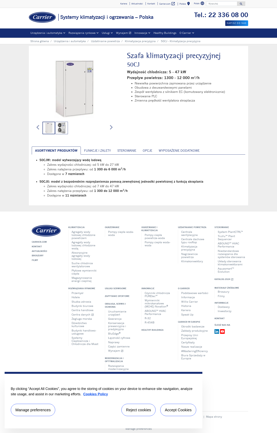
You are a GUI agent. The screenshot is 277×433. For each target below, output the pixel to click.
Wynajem (124, 33)
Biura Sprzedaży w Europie (193, 357)
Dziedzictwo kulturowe (79, 324)
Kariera (186, 310)
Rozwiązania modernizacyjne (118, 367)
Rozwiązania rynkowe (81, 288)
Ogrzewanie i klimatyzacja (149, 229)
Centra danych (83, 314)
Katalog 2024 (224, 279)
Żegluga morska (82, 318)
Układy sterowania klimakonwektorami (230, 263)
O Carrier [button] (185, 32)
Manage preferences (138, 428)
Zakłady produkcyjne (194, 330)
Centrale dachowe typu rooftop (192, 240)
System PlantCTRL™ (230, 231)
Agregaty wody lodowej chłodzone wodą (83, 245)
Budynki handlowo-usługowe (84, 332)
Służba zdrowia (81, 301)
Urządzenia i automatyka (70, 41)
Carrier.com (39, 242)
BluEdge (114, 333)
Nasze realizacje (191, 346)
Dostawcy (224, 306)
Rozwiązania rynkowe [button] (82, 32)
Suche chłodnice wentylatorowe (82, 264)
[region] (103, 400)
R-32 (148, 318)
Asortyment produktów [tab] (56, 150)
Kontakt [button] (151, 3)
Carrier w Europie (189, 322)
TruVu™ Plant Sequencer (226, 237)
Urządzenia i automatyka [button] (46, 32)
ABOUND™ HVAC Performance (228, 245)
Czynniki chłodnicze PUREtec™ (157, 294)
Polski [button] (199, 4)
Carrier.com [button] (167, 4)
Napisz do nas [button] (237, 23)
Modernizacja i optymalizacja (114, 360)
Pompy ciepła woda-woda (121, 233)
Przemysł (77, 293)
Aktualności (39, 251)
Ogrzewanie (112, 227)
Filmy (35, 260)
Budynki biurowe (82, 305)
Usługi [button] (106, 32)
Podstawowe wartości (194, 293)
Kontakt (37, 246)
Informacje (188, 297)
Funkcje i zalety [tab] (97, 150)
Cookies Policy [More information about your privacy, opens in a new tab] (95, 394)
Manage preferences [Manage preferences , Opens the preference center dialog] (33, 410)
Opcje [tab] (147, 150)
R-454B (149, 322)
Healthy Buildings (165, 32)
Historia (186, 305)
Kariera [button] (123, 3)
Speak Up (187, 314)
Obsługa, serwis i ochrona (115, 305)
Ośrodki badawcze (192, 326)
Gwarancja (115, 318)
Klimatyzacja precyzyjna (140, 41)
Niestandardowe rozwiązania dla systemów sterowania (231, 254)
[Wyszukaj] (221, 3)
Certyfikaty (188, 342)
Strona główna (39, 41)
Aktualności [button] (137, 3)
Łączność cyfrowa (119, 337)
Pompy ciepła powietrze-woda (155, 236)
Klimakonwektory (192, 261)
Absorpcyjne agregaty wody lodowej (81, 255)
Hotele (76, 297)
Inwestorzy (224, 311)
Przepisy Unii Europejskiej (189, 336)
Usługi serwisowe (115, 288)
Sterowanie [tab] (126, 150)
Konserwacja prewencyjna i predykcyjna (117, 326)
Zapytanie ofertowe (117, 296)
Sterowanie (221, 227)
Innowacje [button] (140, 32)
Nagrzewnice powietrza (189, 255)
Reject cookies (138, 410)
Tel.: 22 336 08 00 (221, 14)
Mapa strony (214, 416)
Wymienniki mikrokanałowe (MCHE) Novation (156, 303)
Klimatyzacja (76, 227)
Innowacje (147, 288)
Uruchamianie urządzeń (117, 313)
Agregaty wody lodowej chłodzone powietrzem (83, 235)
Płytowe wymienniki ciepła (84, 272)
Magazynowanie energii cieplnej (82, 279)
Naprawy (113, 342)
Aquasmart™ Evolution (226, 270)
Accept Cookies (178, 410)
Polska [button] (185, 4)
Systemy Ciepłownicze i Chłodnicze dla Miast (85, 341)
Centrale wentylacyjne (189, 233)
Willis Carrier (189, 301)
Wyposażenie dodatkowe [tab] (179, 150)
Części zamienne (119, 346)
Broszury (37, 255)
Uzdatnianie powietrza (105, 41)
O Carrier (184, 288)
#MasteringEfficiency (194, 351)
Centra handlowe (82, 310)
